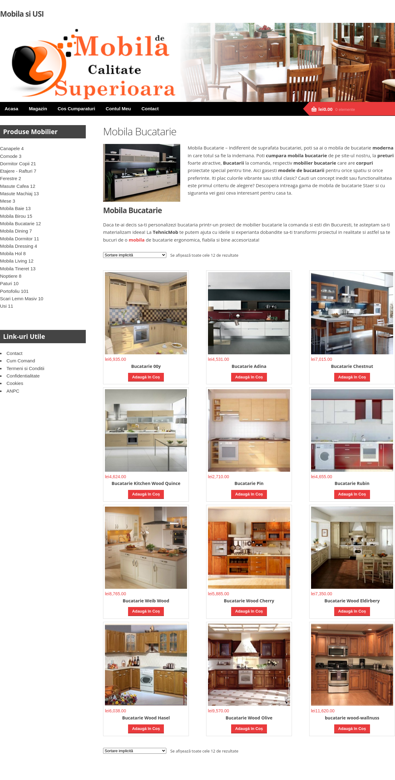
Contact (150, 108)
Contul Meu (118, 108)
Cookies (14, 383)
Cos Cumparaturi (76, 108)
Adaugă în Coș (146, 377)
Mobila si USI (22, 14)
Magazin (38, 108)
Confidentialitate (23, 375)
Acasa (11, 108)
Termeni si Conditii (25, 368)
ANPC (12, 391)
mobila (137, 240)
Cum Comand (20, 360)
